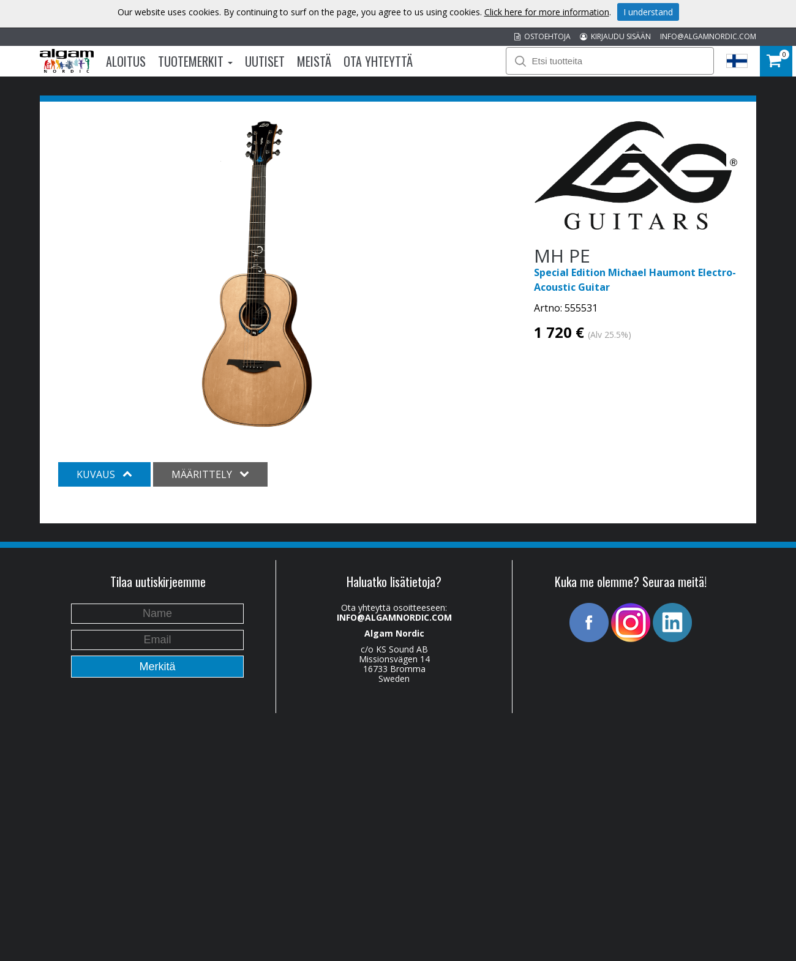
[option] (257, 274)
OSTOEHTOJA (542, 36)
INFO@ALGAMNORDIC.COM (708, 36)
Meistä (314, 61)
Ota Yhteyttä (378, 61)
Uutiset (265, 61)
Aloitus (126, 61)
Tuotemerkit (195, 61)
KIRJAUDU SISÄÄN (615, 36)
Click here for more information (546, 12)
